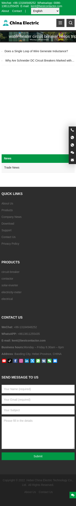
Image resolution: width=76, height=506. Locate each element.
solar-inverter (10, 285)
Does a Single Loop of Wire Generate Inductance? (36, 51)
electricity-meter (12, 292)
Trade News (11, 167)
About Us (7, 203)
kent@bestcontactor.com (29, 340)
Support (7, 230)
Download (8, 223)
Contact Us (9, 237)
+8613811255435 (29, 333)
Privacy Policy (10, 243)
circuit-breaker (11, 272)
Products (7, 210)
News (8, 158)
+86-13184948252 (24, 2)
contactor (7, 278)
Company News (12, 216)
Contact (17, 11)
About (5, 11)
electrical (7, 299)
